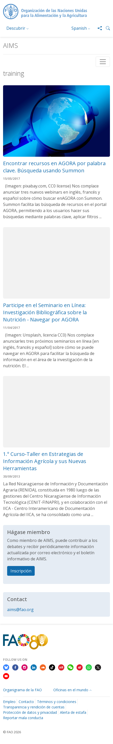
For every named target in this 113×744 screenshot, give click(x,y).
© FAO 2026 (12, 732)
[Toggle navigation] (103, 62)
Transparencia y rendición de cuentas (34, 707)
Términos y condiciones (56, 701)
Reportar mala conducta (23, 717)
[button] (106, 28)
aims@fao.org (20, 609)
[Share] (98, 28)
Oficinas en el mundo (70, 689)
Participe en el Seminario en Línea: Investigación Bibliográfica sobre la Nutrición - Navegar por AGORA (45, 312)
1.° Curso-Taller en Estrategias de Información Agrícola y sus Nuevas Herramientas (44, 461)
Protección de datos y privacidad (30, 712)
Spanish (79, 28)
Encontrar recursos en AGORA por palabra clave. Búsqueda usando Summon (54, 167)
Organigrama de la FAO (22, 689)
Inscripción (20, 571)
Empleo (9, 701)
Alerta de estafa (73, 712)
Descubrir (15, 28)
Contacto (26, 701)
